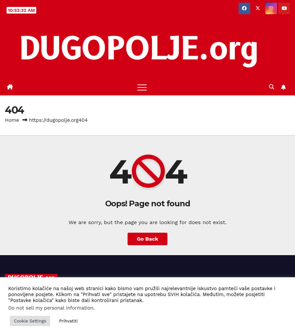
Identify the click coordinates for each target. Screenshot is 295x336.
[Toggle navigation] (142, 87)
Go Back (147, 239)
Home (12, 120)
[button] (271, 87)
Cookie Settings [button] (30, 321)
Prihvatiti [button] (68, 321)
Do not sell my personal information (50, 308)
